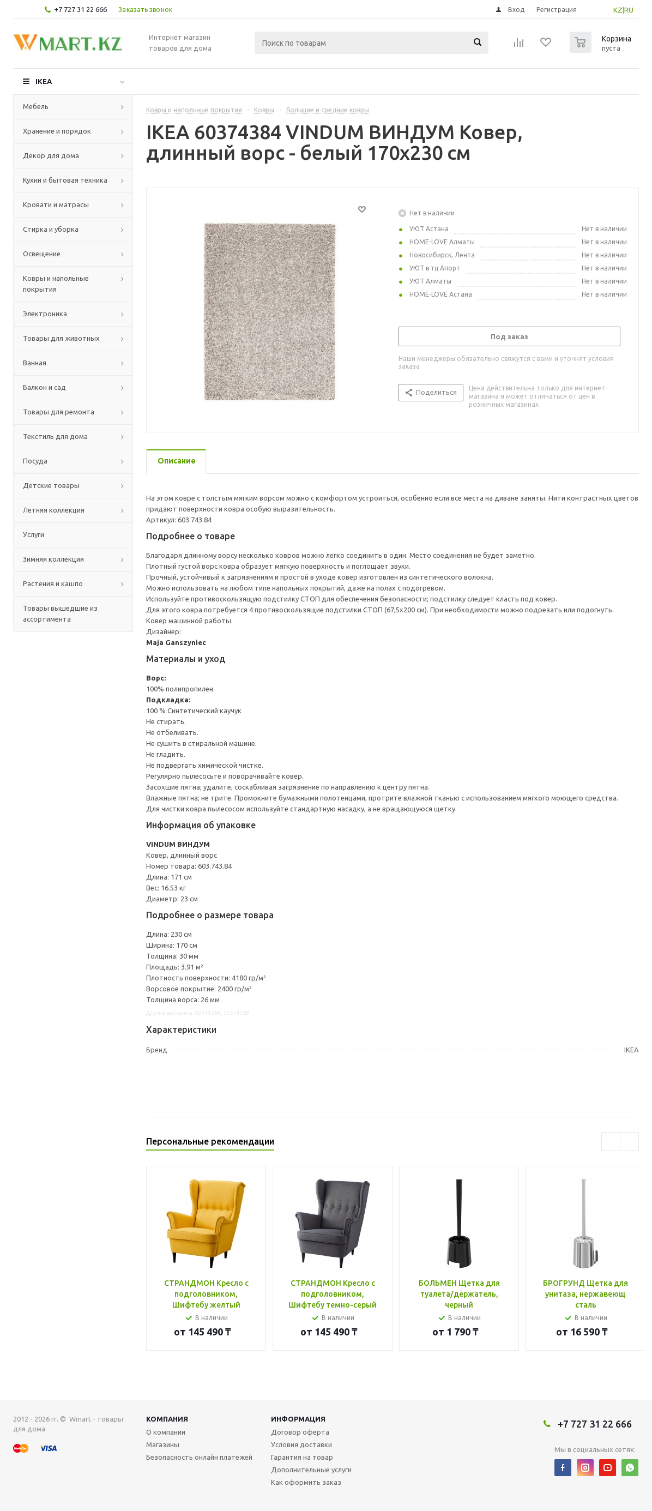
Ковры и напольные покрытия (56, 283)
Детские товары (51, 485)
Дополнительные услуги (311, 1469)
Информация (298, 1419)
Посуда (35, 461)
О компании (165, 1432)
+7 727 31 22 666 (80, 9)
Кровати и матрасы (56, 204)
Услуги (33, 534)
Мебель (36, 106)
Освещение (42, 253)
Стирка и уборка (51, 229)
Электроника (45, 313)
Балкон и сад (44, 387)
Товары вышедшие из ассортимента (60, 613)
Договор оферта (300, 1432)
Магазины (162, 1444)
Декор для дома (51, 155)
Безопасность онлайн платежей (199, 1457)
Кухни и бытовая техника (65, 180)
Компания (167, 1419)
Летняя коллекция (53, 510)
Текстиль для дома (55, 436)
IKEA (43, 81)
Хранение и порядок (57, 131)
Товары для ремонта (58, 412)
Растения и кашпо (53, 583)
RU (628, 10)
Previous (611, 1142)
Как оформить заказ (306, 1482)
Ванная (34, 362)
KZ (618, 10)
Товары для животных (61, 338)
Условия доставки (301, 1444)
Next (629, 1142)
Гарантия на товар (302, 1457)
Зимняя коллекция (53, 559)
